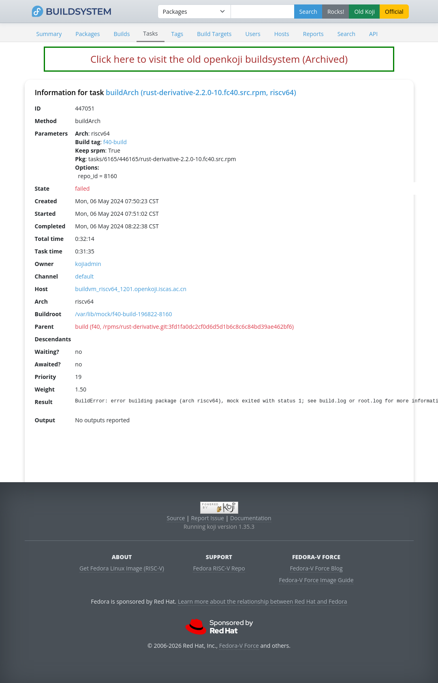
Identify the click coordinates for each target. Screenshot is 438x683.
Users (253, 34)
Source (176, 518)
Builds (121, 34)
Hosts (281, 34)
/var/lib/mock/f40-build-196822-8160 (123, 314)
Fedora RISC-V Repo (219, 568)
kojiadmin (88, 264)
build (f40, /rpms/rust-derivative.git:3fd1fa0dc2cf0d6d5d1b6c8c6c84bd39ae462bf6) (184, 326)
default (84, 276)
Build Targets (214, 34)
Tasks (150, 33)
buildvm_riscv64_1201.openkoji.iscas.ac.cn (130, 289)
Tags (177, 34)
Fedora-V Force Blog (316, 568)
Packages (87, 34)
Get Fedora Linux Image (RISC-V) (121, 568)
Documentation (250, 518)
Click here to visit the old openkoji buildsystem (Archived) (219, 59)
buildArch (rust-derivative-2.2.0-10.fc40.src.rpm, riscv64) (201, 92)
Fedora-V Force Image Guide (316, 580)
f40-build (115, 142)
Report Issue (207, 518)
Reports (313, 34)
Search (346, 34)
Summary (49, 34)
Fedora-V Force (239, 645)
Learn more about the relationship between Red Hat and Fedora (262, 601)
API (373, 34)
